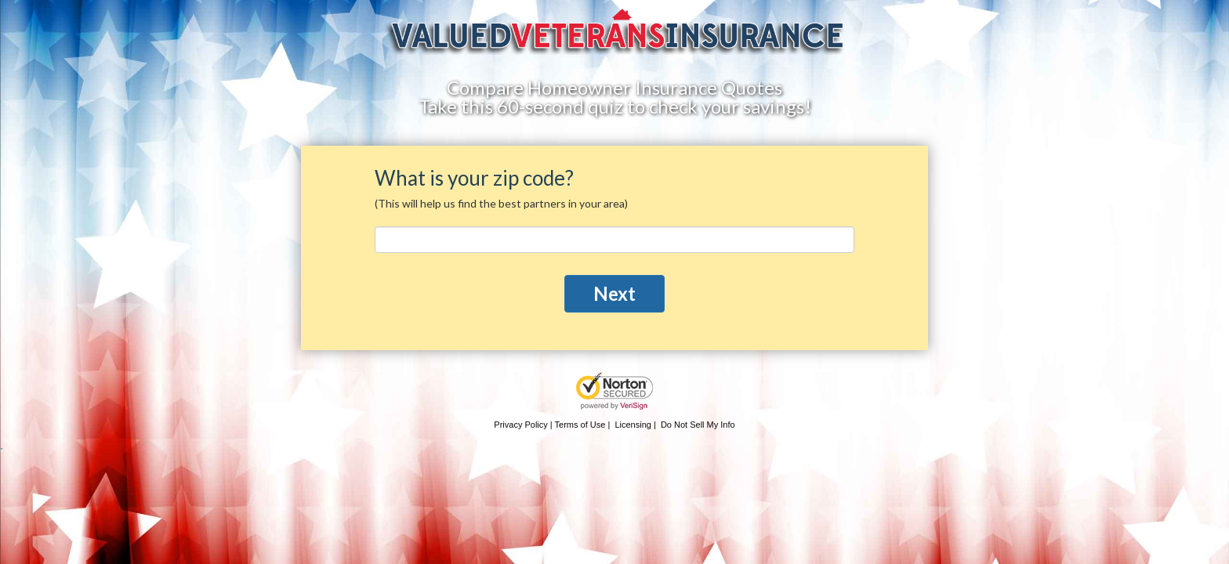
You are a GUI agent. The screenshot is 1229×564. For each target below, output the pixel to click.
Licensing (632, 424)
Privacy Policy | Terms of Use (549, 424)
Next (614, 293)
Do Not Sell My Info (698, 424)
